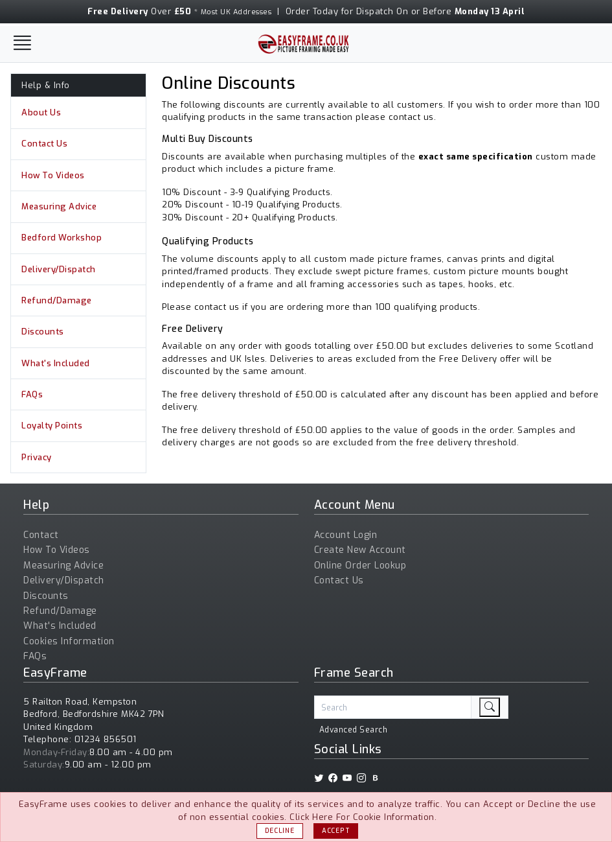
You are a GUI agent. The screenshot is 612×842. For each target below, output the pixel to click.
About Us (41, 112)
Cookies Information (69, 641)
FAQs (32, 394)
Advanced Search (353, 730)
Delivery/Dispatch (58, 269)
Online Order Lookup (360, 565)
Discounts (42, 331)
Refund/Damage (56, 300)
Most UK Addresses (236, 12)
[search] (489, 707)
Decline (280, 830)
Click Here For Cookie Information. (362, 817)
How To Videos (53, 175)
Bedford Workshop (61, 237)
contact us (411, 117)
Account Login (346, 535)
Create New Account (360, 550)
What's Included (55, 363)
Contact (41, 535)
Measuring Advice (58, 206)
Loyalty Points (51, 425)
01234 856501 (105, 739)
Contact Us (44, 143)
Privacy (36, 457)
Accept (336, 830)
